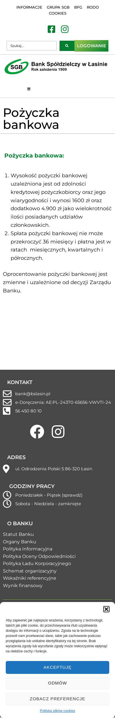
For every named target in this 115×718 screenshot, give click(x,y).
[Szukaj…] (32, 45)
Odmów (57, 682)
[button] (106, 609)
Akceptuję (57, 667)
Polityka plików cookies (57, 711)
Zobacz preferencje (57, 698)
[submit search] (67, 46)
